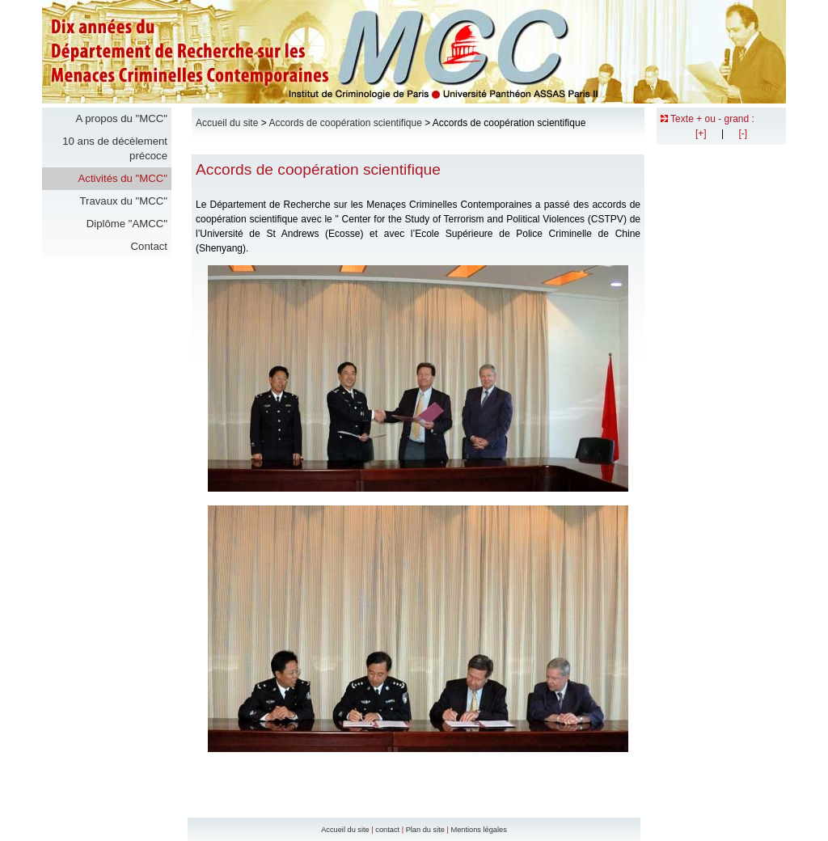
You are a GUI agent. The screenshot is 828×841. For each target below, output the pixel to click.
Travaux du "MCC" (123, 201)
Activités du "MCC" (123, 178)
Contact (149, 246)
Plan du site (425, 830)
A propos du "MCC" (121, 118)
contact (387, 830)
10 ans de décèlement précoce (114, 148)
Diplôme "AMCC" (127, 224)
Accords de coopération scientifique (344, 123)
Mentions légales (478, 830)
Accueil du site (227, 123)
